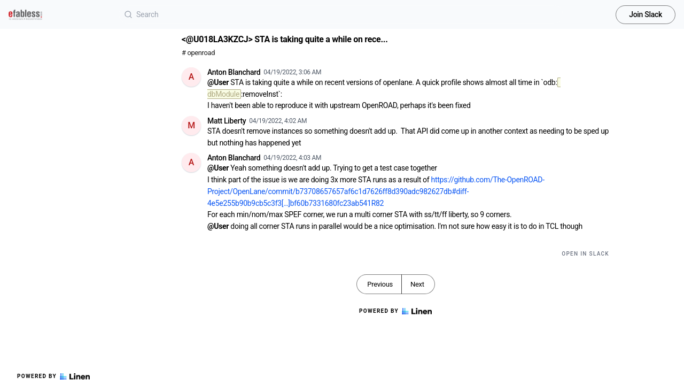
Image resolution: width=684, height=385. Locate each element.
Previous (380, 284)
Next (417, 284)
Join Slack (645, 14)
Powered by (53, 376)
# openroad (198, 53)
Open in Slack (585, 254)
